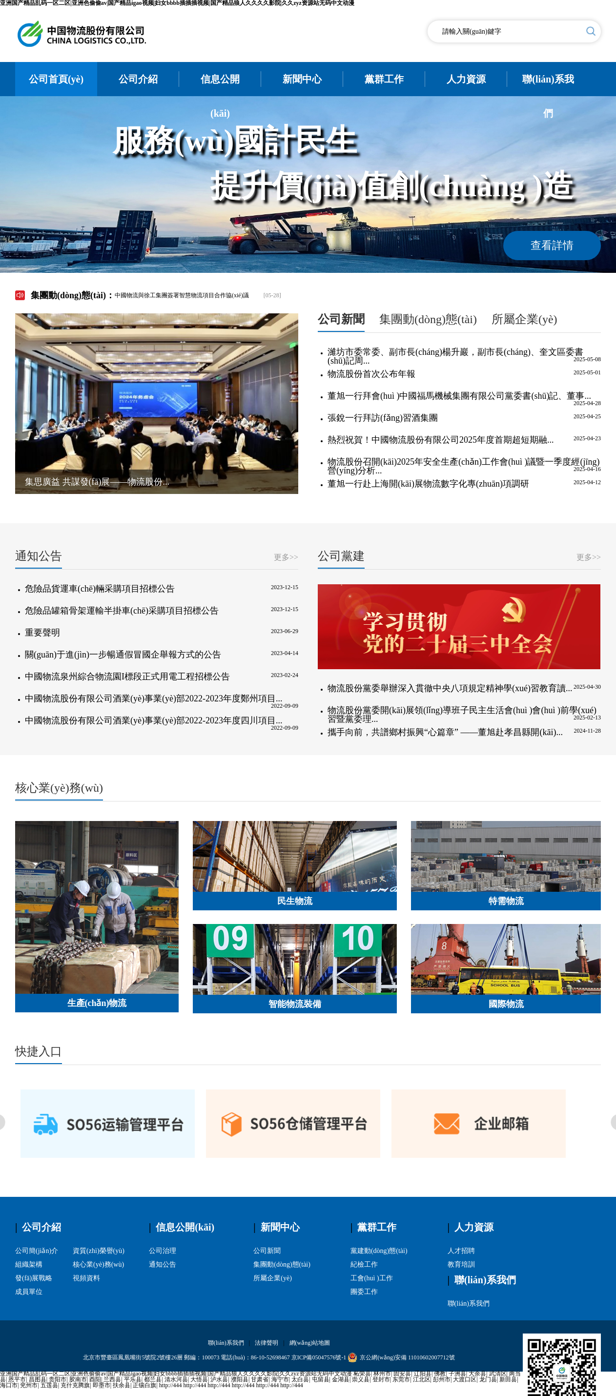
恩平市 (17, 1379)
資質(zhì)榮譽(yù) (98, 1250)
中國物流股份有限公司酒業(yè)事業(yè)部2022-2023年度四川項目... (153, 720)
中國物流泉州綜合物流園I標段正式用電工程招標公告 (127, 676)
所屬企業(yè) (524, 319)
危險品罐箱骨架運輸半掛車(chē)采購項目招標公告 (122, 611)
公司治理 (162, 1250)
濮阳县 (239, 1379)
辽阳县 (422, 1373)
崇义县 (361, 1379)
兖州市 (29, 1385)
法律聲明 (266, 1342)
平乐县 (133, 1379)
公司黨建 (341, 556)
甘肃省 (259, 1379)
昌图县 (37, 1379)
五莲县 (49, 1385)
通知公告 (38, 556)
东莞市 (401, 1379)
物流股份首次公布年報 (371, 374)
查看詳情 (552, 245)
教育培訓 (461, 1264)
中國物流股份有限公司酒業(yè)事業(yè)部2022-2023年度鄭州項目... (153, 698)
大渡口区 (464, 1379)
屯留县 (320, 1379)
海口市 (9, 1385)
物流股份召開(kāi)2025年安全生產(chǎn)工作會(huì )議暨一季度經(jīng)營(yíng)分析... (463, 466)
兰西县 (112, 1379)
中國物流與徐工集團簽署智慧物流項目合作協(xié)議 (182, 295)
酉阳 (95, 1379)
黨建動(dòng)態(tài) (379, 1250)
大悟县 (199, 1379)
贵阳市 (57, 1379)
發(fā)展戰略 (33, 1278)
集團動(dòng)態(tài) (428, 319)
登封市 (381, 1379)
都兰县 (153, 1379)
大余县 (477, 1373)
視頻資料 (86, 1278)
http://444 (170, 1385)
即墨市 (101, 1385)
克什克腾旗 (75, 1385)
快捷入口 (38, 1051)
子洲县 (457, 1373)
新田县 (508, 1379)
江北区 (422, 1379)
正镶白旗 (144, 1385)
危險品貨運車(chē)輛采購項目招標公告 (100, 589)
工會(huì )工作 (371, 1278)
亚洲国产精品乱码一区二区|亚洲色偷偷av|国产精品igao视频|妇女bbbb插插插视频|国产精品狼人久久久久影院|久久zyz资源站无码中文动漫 (176, 1373)
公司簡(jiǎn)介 (36, 1250)
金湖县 (340, 1379)
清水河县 (176, 1379)
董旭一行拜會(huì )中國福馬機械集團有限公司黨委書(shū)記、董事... (459, 396)
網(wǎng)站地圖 (309, 1342)
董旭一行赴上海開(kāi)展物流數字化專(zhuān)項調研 (428, 484)
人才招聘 (461, 1250)
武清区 (498, 1373)
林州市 (382, 1373)
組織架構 (28, 1264)
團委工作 (364, 1291)
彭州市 (442, 1379)
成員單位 (28, 1291)
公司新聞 (341, 319)
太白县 (300, 1379)
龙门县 (488, 1379)
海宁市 (280, 1379)
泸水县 (219, 1379)
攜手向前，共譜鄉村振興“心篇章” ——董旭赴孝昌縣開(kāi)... (445, 732)
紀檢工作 (364, 1264)
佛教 (440, 1373)
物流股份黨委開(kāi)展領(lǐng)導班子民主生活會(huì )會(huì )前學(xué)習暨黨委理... (462, 714)
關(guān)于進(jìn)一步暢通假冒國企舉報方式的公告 (123, 654)
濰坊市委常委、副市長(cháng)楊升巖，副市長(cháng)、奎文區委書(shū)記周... (455, 356)
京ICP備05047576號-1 (319, 1357)
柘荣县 (362, 1373)
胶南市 (78, 1379)
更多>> (286, 557)
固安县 (402, 1373)
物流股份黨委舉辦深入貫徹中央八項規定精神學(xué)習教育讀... (450, 688)
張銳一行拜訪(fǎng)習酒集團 (383, 418)
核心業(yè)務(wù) (59, 787)
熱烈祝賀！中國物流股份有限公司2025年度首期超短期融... (441, 440)
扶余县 (121, 1385)
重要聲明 (42, 632)
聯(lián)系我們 (469, 1303)
